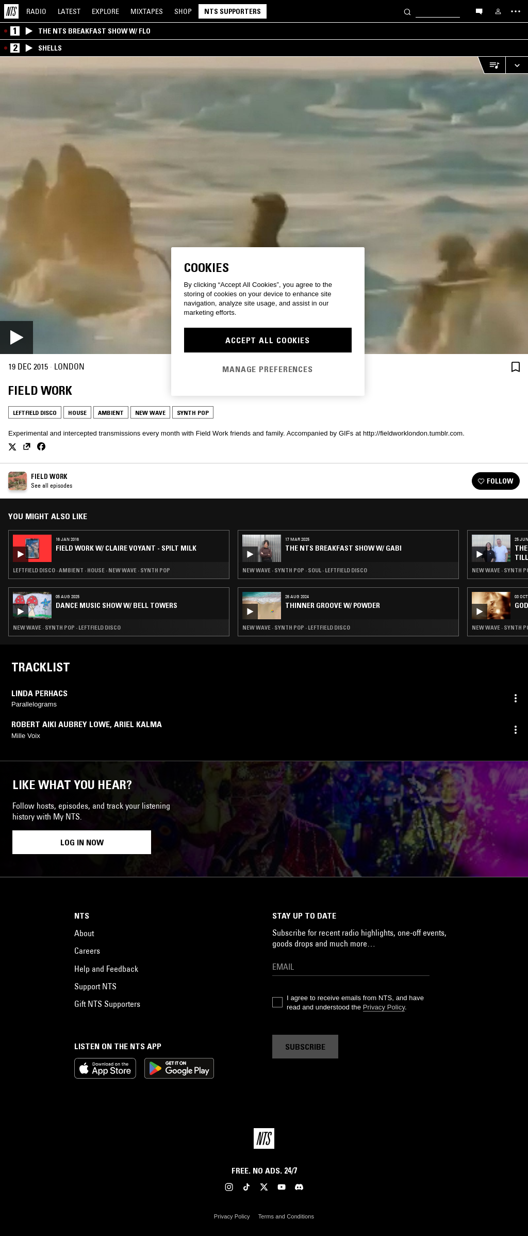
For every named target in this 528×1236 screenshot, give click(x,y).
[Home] (11, 11)
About (84, 933)
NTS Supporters (232, 11)
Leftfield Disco (35, 412)
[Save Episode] (515, 366)
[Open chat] (479, 11)
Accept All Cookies (267, 340)
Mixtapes (146, 11)
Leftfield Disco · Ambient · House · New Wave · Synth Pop (91, 570)
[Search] (407, 11)
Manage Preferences (267, 369)
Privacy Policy (384, 1007)
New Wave (150, 412)
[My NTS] (498, 11)
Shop (183, 11)
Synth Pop (193, 412)
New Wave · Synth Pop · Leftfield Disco (67, 627)
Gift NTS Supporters (107, 1004)
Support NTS (95, 986)
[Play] (264, 205)
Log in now (82, 842)
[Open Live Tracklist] (491, 65)
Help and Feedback (106, 969)
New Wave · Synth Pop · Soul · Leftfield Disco (304, 570)
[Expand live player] (516, 65)
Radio (36, 11)
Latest (69, 11)
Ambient (111, 412)
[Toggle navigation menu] (515, 11)
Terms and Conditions (286, 1216)
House (77, 412)
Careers (87, 950)
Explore (105, 11)
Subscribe (305, 1046)
